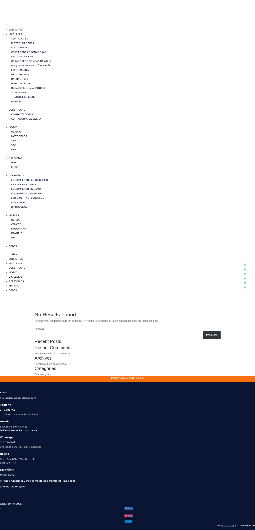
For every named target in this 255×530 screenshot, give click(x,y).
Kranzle (16, 233)
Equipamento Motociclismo (29, 180)
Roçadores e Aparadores (28, 87)
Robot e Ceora (21, 83)
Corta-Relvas (20, 47)
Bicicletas (15, 158)
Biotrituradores (22, 43)
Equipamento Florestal (27, 193)
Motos (13, 127)
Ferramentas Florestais (27, 197)
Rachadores (19, 79)
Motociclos (19, 136)
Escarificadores (22, 56)
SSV (13, 145)
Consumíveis (19, 202)
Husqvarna (19, 228)
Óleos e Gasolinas (23, 184)
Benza (15, 219)
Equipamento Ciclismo (26, 188)
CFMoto (16, 224)
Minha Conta (7, 474)
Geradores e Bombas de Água (31, 61)
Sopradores (19, 92)
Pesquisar (40, 328)
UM (13, 237)
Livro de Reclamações (12, 486)
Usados (16, 101)
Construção (17, 109)
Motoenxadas (20, 70)
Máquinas (15, 34)
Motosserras (20, 74)
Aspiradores (19, 38)
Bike (14, 162)
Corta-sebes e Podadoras (28, 52)
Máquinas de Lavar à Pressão (31, 65)
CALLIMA (228, 525)
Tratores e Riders (23, 96)
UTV (13, 149)
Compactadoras (22, 114)
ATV (13, 140)
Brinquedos (19, 206)
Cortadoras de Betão (26, 118)
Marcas (14, 215)
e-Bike (15, 167)
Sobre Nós (16, 29)
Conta (13, 246)
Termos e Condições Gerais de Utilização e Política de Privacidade (37, 480)
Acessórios (16, 175)
